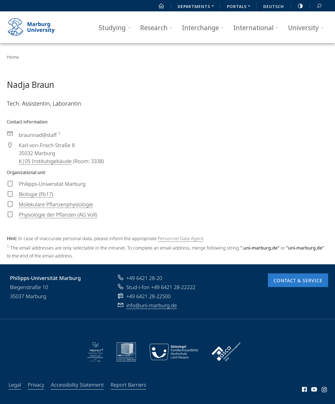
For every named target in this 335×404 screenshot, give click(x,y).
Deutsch (273, 6)
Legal (15, 384)
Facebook (303, 390)
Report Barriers (128, 384)
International (257, 28)
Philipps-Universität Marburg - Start (37, 27)
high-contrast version (297, 6)
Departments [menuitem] (197, 6)
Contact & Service (298, 280)
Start (158, 6)
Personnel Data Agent (180, 238)
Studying (116, 28)
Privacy (36, 384)
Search (316, 6)
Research (158, 28)
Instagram (324, 390)
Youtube (313, 390)
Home (13, 57)
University (307, 28)
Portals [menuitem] (240, 6)
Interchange (205, 28)
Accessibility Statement (77, 384)
